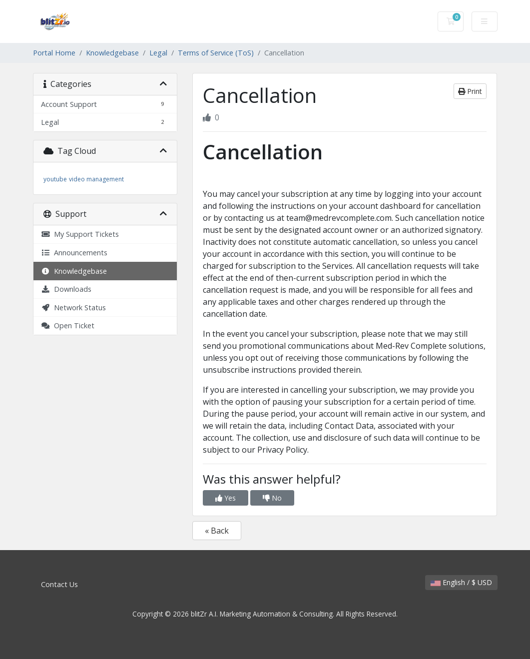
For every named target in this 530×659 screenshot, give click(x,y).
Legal (158, 52)
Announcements (74, 252)
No (272, 498)
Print (470, 91)
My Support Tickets (80, 234)
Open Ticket (67, 325)
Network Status (73, 307)
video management (96, 179)
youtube (55, 179)
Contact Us (59, 584)
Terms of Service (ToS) (216, 52)
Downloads (66, 289)
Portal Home (54, 52)
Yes (225, 498)
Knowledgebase (112, 52)
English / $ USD (461, 582)
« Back (217, 530)
